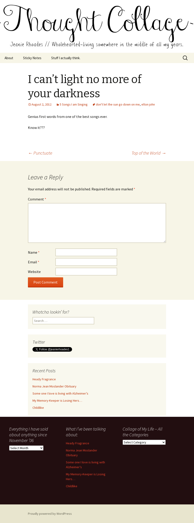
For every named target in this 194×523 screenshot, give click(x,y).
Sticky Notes (32, 58)
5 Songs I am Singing (74, 104)
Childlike (38, 408)
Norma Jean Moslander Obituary (54, 386)
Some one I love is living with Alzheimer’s (60, 393)
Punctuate (40, 153)
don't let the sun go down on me (118, 104)
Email (33, 262)
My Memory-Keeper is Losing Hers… (57, 400)
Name (34, 252)
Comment (37, 199)
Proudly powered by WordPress (50, 514)
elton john (148, 104)
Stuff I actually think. (65, 58)
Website (34, 271)
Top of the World (149, 153)
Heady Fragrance (44, 379)
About (9, 58)
